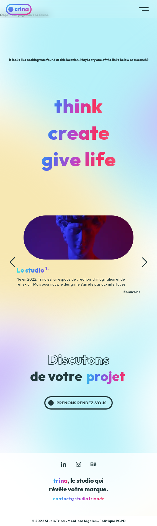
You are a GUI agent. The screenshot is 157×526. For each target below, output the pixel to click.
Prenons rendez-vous (81, 402)
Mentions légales (82, 521)
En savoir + (131, 292)
